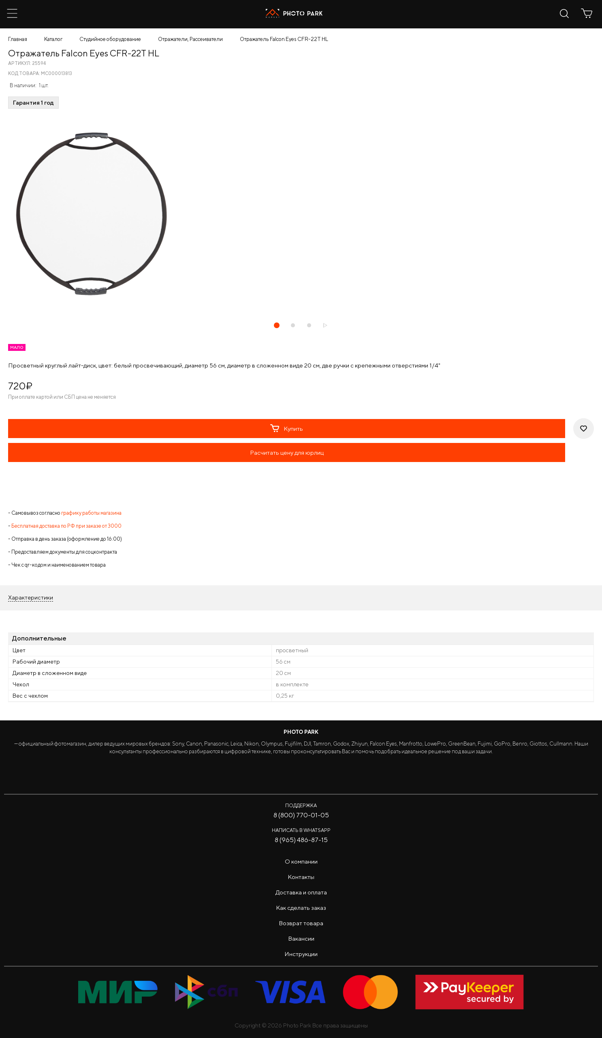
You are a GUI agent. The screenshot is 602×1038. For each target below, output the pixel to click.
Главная (17, 39)
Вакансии (301, 938)
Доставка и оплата (301, 892)
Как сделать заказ (301, 907)
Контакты (301, 876)
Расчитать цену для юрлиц (287, 452)
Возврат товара (301, 923)
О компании (301, 861)
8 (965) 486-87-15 (301, 840)
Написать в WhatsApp (301, 830)
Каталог (53, 39)
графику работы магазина (91, 513)
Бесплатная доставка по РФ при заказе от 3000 (66, 526)
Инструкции (301, 953)
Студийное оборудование (110, 39)
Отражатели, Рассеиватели (190, 39)
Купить (286, 428)
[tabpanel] (301, 214)
